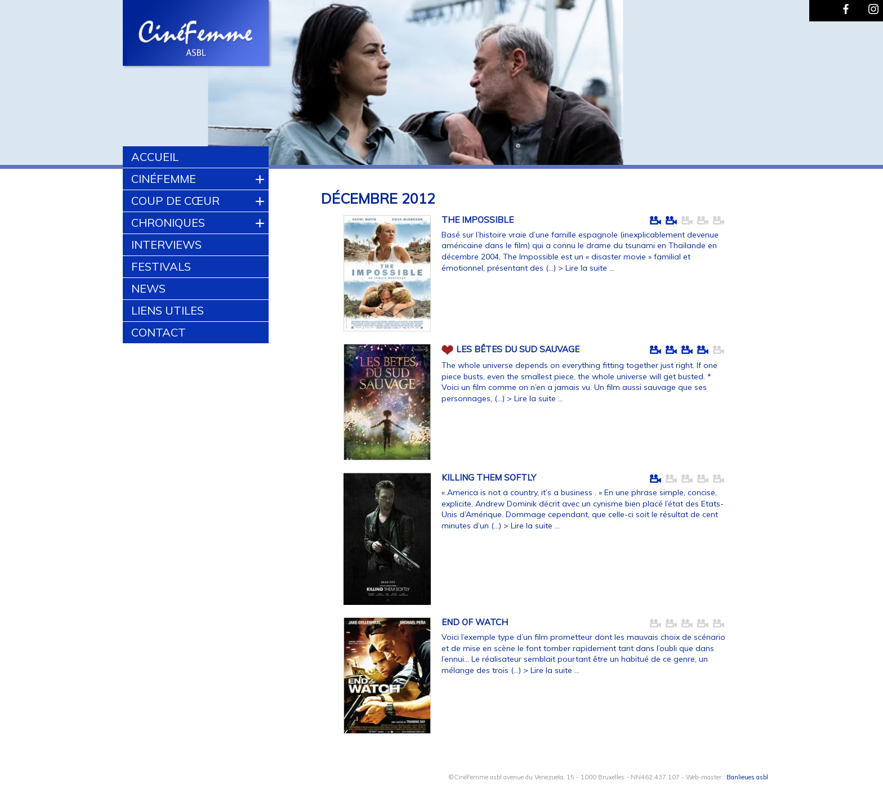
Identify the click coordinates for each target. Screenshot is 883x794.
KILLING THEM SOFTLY (489, 477)
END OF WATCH (475, 622)
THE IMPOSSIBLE (478, 219)
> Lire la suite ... (586, 268)
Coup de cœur (175, 201)
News (148, 288)
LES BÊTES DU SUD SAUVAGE (517, 348)
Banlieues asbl (747, 777)
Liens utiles (167, 310)
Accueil (155, 157)
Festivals (161, 266)
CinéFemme (163, 179)
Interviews (166, 244)
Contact (158, 332)
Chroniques (168, 223)
